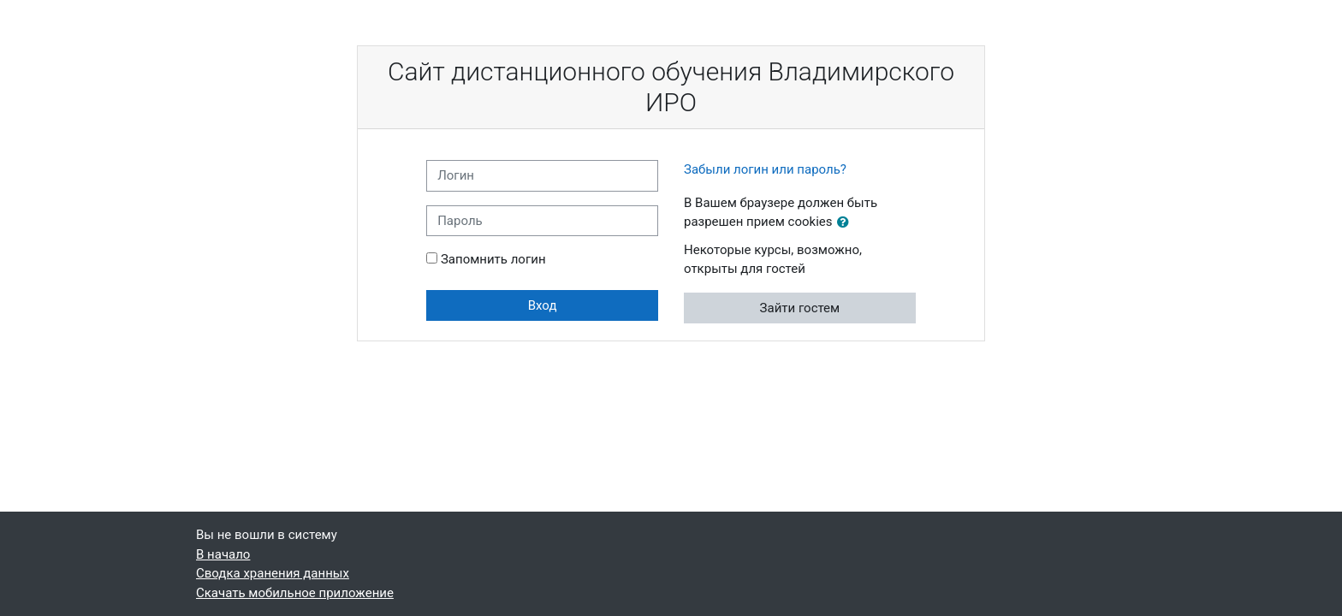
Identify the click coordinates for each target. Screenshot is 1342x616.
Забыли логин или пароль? (765, 169)
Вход (542, 305)
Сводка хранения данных (272, 573)
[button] (846, 223)
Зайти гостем (800, 308)
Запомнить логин (493, 259)
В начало (223, 554)
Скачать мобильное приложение (295, 593)
